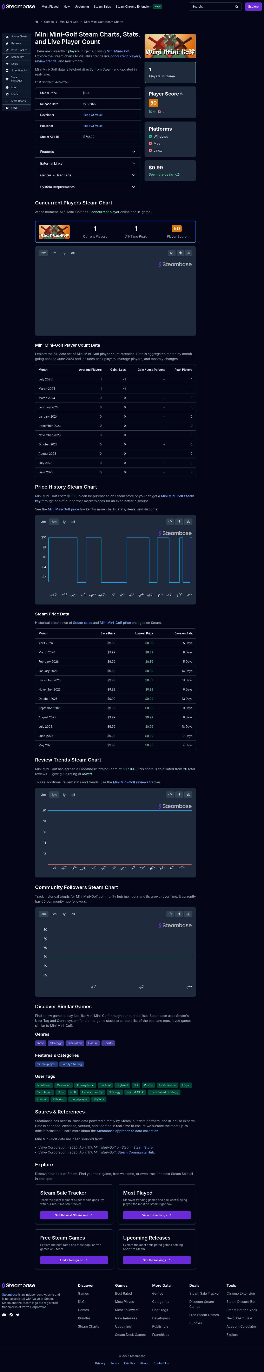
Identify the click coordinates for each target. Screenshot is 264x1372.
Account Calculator (241, 1326)
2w (43, 253)
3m (54, 253)
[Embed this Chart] (172, 253)
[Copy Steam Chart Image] (180, 253)
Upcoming (82, 6)
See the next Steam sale (74, 1215)
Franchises (160, 1335)
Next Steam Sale (239, 1318)
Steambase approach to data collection (127, 1131)
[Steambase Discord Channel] (4, 1315)
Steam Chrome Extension (133, 6)
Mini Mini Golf (69, 22)
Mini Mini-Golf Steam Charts (103, 22)
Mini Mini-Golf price (63, 509)
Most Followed (126, 1310)
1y (64, 253)
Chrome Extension (240, 1293)
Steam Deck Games (130, 1335)
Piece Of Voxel (92, 115)
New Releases (126, 1318)
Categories (160, 1302)
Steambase (10, 1294)
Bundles (84, 1318)
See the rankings (157, 1260)
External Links (88, 163)
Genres (157, 1293)
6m (54, 522)
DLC (81, 1302)
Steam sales (82, 623)
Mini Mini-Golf (118, 51)
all (73, 253)
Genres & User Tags (88, 175)
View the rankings (157, 1215)
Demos (83, 1310)
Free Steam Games (204, 1315)
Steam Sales (102, 6)
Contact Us (161, 1363)
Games (49, 22)
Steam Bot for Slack (241, 1310)
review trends (46, 61)
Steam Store (143, 1147)
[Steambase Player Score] (181, 93)
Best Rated (123, 1293)
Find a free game (74, 1260)
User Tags (160, 1310)
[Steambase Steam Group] (11, 1315)
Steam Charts (88, 1326)
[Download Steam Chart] (188, 253)
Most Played (50, 6)
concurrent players (125, 56)
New (67, 6)
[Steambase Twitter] (17, 1315)
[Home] (36, 22)
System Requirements (88, 186)
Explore (253, 6)
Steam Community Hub (136, 1152)
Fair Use (129, 1363)
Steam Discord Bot (240, 1302)
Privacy (100, 1363)
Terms (114, 1363)
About (144, 1363)
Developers (161, 1318)
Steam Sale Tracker (204, 1293)
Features (88, 151)
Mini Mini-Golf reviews (130, 782)
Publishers (160, 1326)
